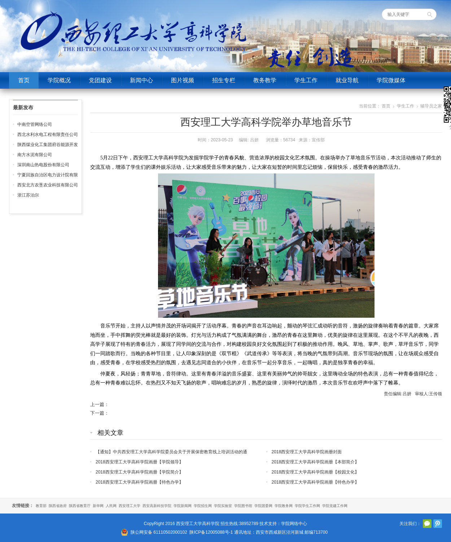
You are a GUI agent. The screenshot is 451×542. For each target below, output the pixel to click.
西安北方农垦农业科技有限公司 (47, 185)
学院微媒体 (391, 80)
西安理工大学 (129, 506)
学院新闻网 (183, 506)
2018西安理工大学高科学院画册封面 (307, 451)
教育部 (41, 506)
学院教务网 (284, 506)
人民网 (111, 506)
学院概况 (59, 80)
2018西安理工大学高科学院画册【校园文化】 (315, 472)
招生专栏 (223, 80)
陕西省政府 (58, 506)
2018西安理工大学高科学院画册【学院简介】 (139, 472)
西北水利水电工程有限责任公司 (47, 134)
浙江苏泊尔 (28, 195)
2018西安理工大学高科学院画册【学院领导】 (139, 461)
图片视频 (182, 80)
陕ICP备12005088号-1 (211, 532)
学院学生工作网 (307, 506)
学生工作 (306, 80)
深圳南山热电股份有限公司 (43, 164)
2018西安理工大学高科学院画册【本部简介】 (315, 461)
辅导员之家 (431, 106)
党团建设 (100, 80)
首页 (24, 80)
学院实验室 (223, 506)
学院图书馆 (243, 506)
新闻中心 (141, 80)
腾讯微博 (437, 523)
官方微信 (427, 523)
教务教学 (264, 80)
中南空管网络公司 (34, 124)
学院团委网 (263, 506)
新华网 (98, 506)
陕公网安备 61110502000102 (159, 532)
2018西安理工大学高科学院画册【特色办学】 (139, 482)
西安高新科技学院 (157, 506)
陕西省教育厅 (80, 506)
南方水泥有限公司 (34, 154)
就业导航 (347, 80)
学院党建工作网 (334, 506)
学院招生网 (203, 506)
